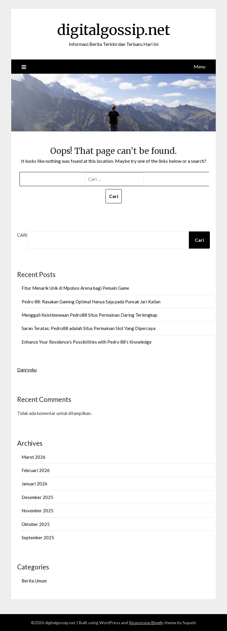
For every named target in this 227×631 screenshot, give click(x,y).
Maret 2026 (34, 457)
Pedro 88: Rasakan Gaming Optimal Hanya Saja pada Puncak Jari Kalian (91, 301)
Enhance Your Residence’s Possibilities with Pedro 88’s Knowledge (87, 342)
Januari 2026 (34, 483)
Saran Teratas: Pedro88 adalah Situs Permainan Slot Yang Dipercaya (88, 328)
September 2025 (38, 537)
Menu (199, 66)
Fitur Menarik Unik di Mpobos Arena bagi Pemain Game (75, 288)
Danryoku (27, 369)
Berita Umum (34, 580)
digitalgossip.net (113, 30)
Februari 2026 (36, 470)
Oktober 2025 (36, 524)
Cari (22, 235)
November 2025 (37, 510)
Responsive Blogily (146, 622)
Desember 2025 (37, 497)
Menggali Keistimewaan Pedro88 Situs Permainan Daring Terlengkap (89, 315)
